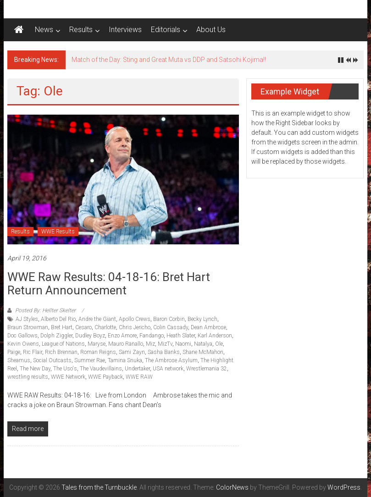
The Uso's (65, 368)
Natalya (203, 344)
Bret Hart (61, 327)
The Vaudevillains (101, 368)
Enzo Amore (122, 335)
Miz (150, 344)
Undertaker (137, 368)
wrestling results (27, 377)
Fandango (151, 335)
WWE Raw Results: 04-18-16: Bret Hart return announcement (108, 283)
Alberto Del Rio (58, 319)
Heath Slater (180, 335)
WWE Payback (105, 377)
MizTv (165, 344)
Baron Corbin (169, 319)
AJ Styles (27, 319)
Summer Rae (89, 360)
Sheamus (18, 360)
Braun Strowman (27, 327)
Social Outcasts (52, 360)
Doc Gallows (22, 335)
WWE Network (68, 377)
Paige (13, 352)
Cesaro (83, 327)
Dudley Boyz (90, 335)
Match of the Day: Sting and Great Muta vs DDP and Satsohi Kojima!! (169, 59)
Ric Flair (32, 352)
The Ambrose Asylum (171, 360)
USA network (168, 368)
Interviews (125, 29)
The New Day (35, 368)
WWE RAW (139, 377)
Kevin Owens (23, 344)
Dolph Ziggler (56, 335)
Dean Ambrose (208, 327)
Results (81, 29)
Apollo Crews (134, 319)
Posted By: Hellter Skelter (45, 310)
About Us (211, 29)
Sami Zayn (132, 352)
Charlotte (105, 327)
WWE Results (58, 231)
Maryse (96, 344)
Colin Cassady (170, 327)
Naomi (183, 344)
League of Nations (63, 344)
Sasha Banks (164, 352)
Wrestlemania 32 (206, 368)
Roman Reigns (98, 352)
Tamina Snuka (125, 360)
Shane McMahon (203, 352)
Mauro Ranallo (125, 344)
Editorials (165, 29)
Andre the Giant (97, 319)
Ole (219, 344)
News (44, 29)
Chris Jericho (134, 327)
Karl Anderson (215, 335)
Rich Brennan (61, 352)
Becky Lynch (202, 319)
